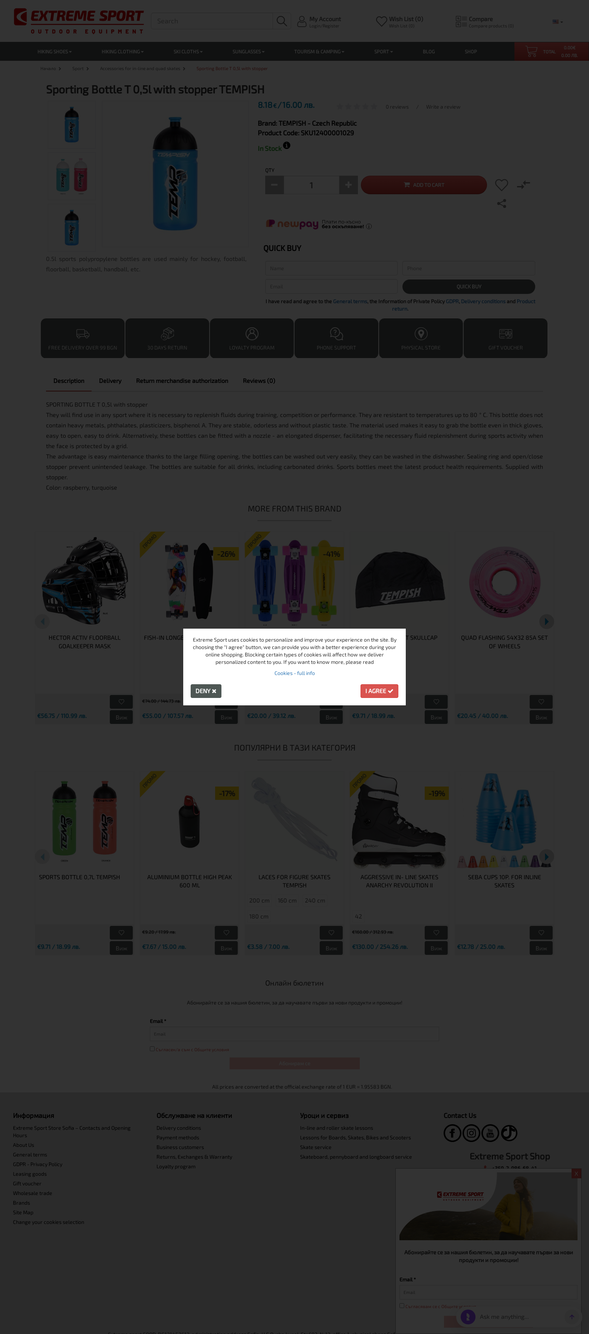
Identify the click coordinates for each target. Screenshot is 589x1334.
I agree (379, 690)
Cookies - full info (294, 673)
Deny (206, 690)
